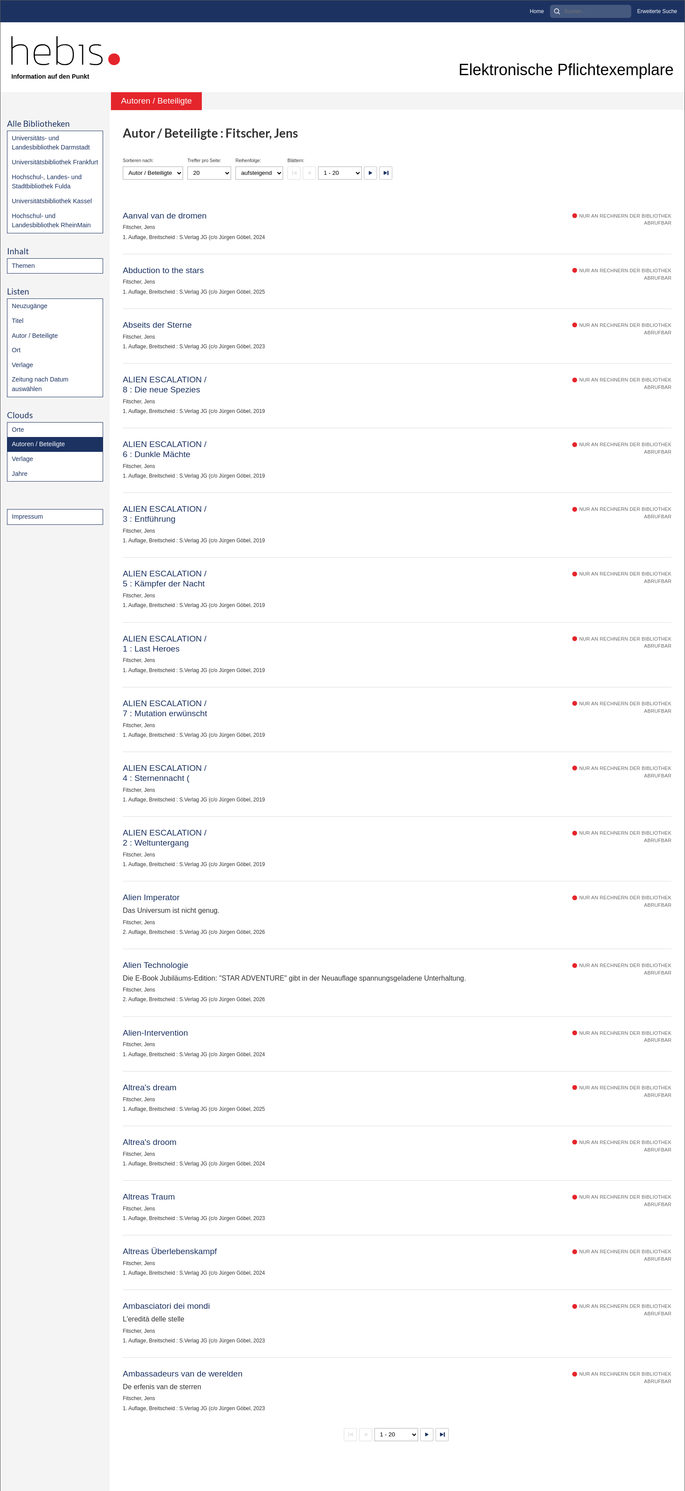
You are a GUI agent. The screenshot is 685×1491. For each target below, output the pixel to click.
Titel (18, 320)
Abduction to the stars (163, 270)
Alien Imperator (151, 897)
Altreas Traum (149, 1196)
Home (537, 11)
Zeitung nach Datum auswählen (40, 384)
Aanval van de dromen (165, 215)
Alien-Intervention (155, 1032)
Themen (23, 265)
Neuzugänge (30, 305)
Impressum (27, 516)
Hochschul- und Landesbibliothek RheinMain (51, 220)
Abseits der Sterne (157, 324)
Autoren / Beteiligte (38, 443)
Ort (16, 350)
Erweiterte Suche (657, 11)
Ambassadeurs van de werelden (182, 1373)
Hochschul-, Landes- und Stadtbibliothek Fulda (47, 181)
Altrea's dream (149, 1087)
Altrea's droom (149, 1142)
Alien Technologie (155, 965)
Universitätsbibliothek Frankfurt (55, 162)
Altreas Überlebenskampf (170, 1251)
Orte (18, 429)
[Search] (590, 11)
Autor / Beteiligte (35, 335)
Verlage (22, 364)
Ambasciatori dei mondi (166, 1306)
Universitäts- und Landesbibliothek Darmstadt (51, 143)
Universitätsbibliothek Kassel (52, 201)
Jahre (20, 473)
